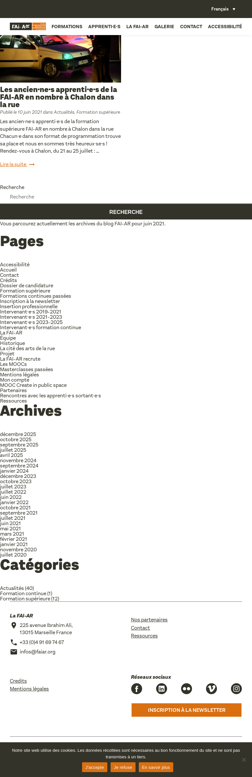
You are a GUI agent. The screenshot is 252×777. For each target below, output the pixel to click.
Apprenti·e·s (104, 26)
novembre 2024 (18, 460)
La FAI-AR (137, 26)
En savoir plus (156, 767)
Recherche (12, 187)
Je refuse (123, 767)
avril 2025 (11, 455)
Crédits (8, 280)
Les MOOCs (13, 364)
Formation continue (23, 593)
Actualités (64, 112)
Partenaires (13, 390)
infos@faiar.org (37, 651)
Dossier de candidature (26, 285)
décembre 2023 (18, 476)
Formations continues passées (35, 296)
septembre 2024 (19, 465)
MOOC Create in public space (33, 385)
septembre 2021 (19, 512)
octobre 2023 (16, 481)
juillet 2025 (13, 449)
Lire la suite (18, 164)
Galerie (164, 26)
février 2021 (13, 539)
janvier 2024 (14, 470)
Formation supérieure (98, 112)
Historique (12, 343)
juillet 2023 (13, 486)
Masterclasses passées (26, 369)
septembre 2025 (19, 444)
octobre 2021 (15, 507)
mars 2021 (12, 533)
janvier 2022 (14, 502)
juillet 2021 (13, 518)
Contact (191, 26)
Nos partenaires (149, 619)
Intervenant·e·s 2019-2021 (30, 311)
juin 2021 (10, 523)
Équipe (8, 337)
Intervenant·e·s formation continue (40, 327)
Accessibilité (225, 26)
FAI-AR (123, 223)
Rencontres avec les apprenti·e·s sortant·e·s (50, 395)
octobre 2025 (16, 439)
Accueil (8, 269)
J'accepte (94, 767)
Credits (18, 680)
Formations (67, 26)
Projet (7, 353)
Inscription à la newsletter (30, 301)
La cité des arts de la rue (27, 348)
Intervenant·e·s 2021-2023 (31, 316)
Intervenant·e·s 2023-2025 (31, 322)
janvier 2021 (14, 544)
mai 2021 (10, 528)
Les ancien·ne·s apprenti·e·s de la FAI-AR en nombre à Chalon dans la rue (58, 97)
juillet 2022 (13, 491)
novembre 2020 (18, 549)
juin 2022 (11, 497)
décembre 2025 (18, 434)
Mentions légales (19, 374)
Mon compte (14, 379)
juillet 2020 (13, 554)
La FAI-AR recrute (20, 358)
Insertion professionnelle (28, 306)
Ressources (13, 400)
